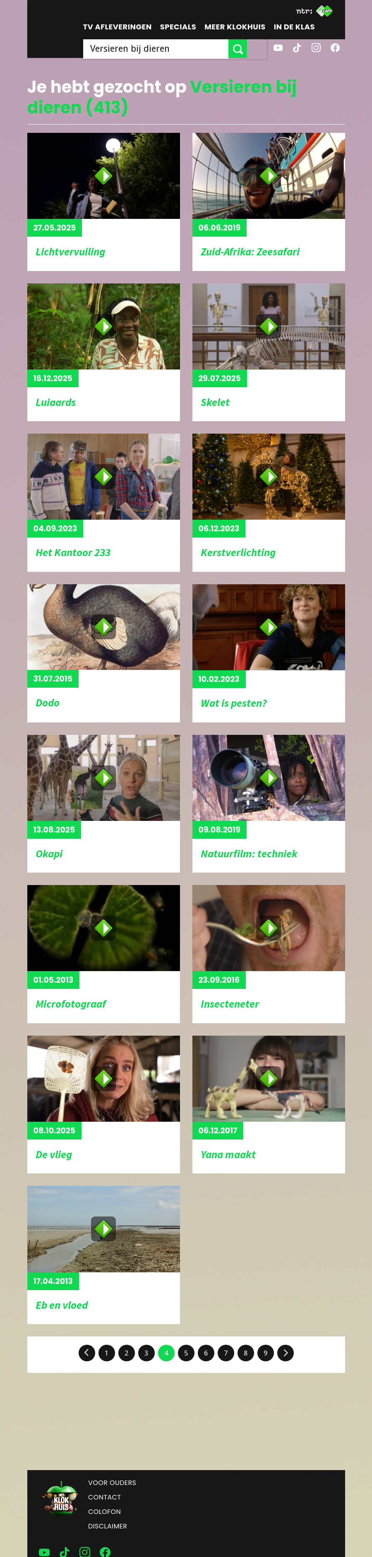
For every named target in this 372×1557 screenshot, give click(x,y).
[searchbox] (165, 48)
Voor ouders (112, 1482)
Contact (104, 1497)
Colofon (104, 1511)
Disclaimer (107, 1526)
